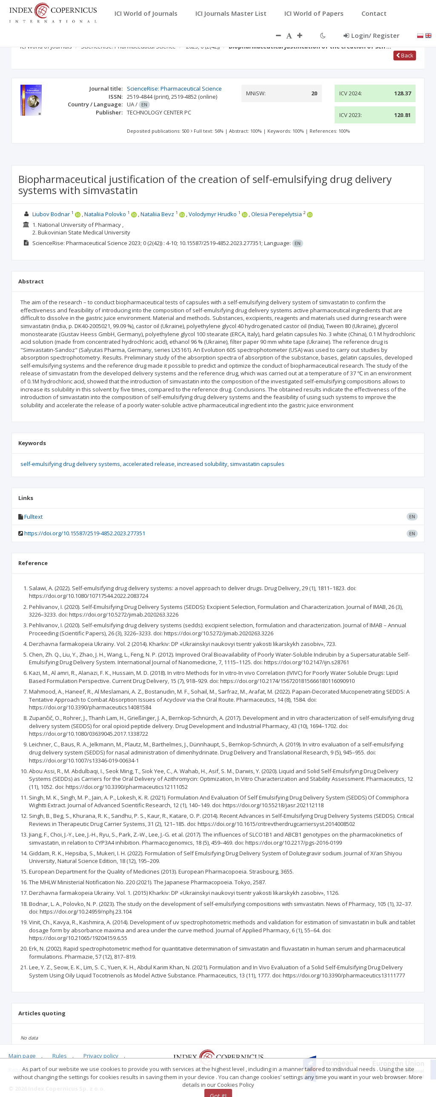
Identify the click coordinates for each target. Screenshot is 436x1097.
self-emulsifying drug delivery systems (70, 464)
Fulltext (33, 516)
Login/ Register (371, 35)
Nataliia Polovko (105, 214)
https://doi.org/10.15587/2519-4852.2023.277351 (84, 533)
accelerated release (149, 464)
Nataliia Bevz (157, 214)
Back (404, 55)
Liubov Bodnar (51, 214)
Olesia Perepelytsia (276, 214)
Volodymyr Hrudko (213, 214)
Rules (59, 1056)
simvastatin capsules (257, 464)
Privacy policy (100, 1056)
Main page (22, 1056)
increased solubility (202, 464)
